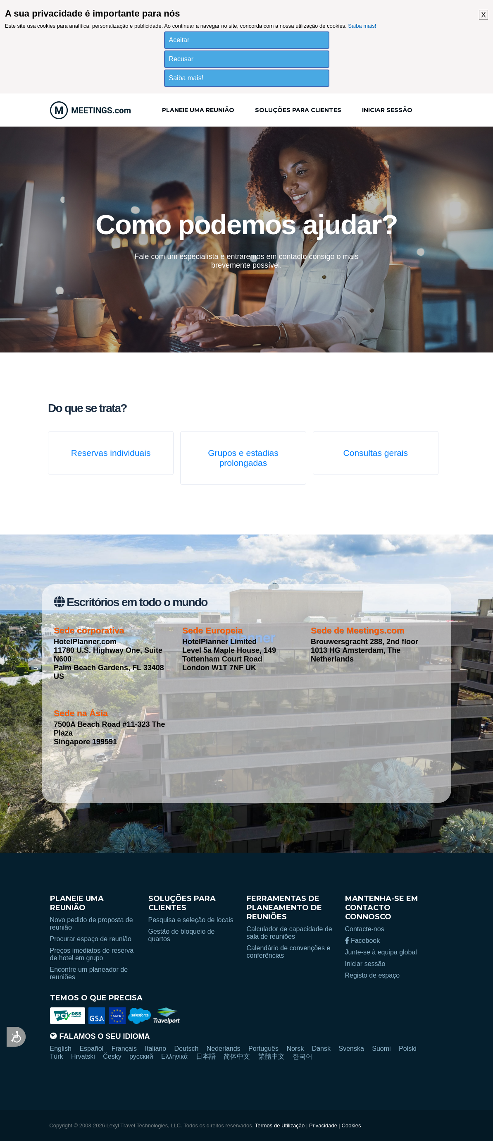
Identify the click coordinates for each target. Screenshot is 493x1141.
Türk (56, 1056)
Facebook (362, 940)
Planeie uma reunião (198, 110)
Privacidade (323, 1125)
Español (91, 1048)
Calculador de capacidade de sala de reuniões (289, 932)
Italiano (156, 1048)
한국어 (302, 1056)
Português (263, 1048)
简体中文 (237, 1056)
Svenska (351, 1048)
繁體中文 (271, 1056)
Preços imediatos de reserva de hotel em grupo (92, 954)
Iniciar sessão (387, 110)
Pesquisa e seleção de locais (190, 919)
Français (124, 1048)
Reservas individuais (111, 453)
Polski (408, 1048)
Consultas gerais (375, 453)
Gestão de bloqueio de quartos (181, 935)
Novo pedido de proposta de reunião (91, 923)
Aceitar (179, 39)
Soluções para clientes (298, 110)
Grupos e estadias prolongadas (243, 457)
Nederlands (224, 1048)
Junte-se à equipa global (381, 952)
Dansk (321, 1048)
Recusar (181, 58)
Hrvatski (83, 1056)
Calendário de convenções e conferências (289, 951)
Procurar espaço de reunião (90, 938)
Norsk (295, 1048)
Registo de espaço (372, 975)
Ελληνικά (174, 1056)
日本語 (206, 1056)
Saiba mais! (362, 26)
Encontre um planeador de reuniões (89, 973)
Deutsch (186, 1048)
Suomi (381, 1048)
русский (141, 1056)
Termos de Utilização (280, 1125)
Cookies (351, 1125)
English (60, 1048)
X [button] (483, 15)
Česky (112, 1056)
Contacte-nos (364, 928)
